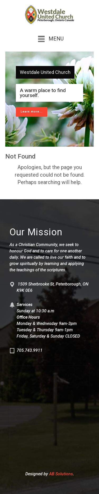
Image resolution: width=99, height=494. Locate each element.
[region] (49, 99)
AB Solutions (61, 473)
